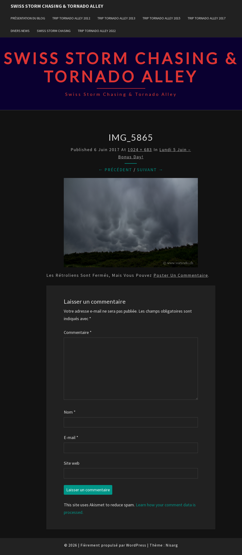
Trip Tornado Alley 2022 (97, 31)
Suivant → (150, 169)
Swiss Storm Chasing (54, 31)
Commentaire (78, 332)
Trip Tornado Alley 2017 (207, 18)
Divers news (20, 31)
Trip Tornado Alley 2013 (116, 18)
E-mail (71, 437)
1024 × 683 (140, 149)
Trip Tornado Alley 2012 (71, 18)
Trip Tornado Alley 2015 (161, 18)
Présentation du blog (28, 18)
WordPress (136, 545)
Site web (71, 463)
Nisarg (172, 545)
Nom (70, 412)
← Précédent (115, 169)
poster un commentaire (180, 275)
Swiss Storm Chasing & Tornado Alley (57, 6)
